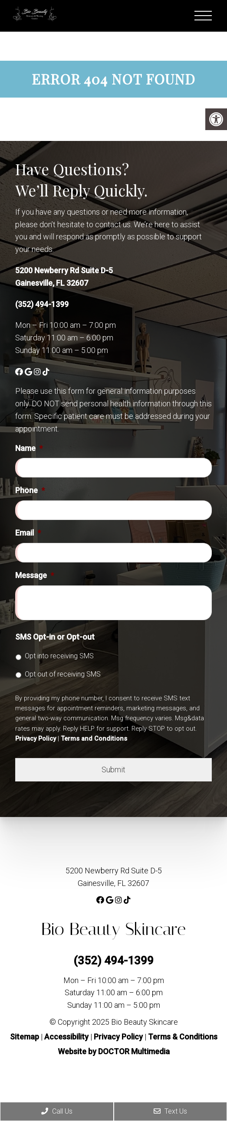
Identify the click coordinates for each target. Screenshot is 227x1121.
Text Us (170, 1111)
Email (28, 532)
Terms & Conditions (182, 1036)
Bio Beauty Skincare (113, 929)
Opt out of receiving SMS (63, 674)
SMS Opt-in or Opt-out (55, 636)
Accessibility (66, 1036)
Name (29, 448)
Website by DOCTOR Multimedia (114, 1051)
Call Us (56, 1111)
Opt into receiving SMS (59, 656)
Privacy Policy (35, 738)
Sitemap (24, 1036)
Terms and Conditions (94, 738)
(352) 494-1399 (42, 304)
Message (34, 575)
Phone (30, 490)
